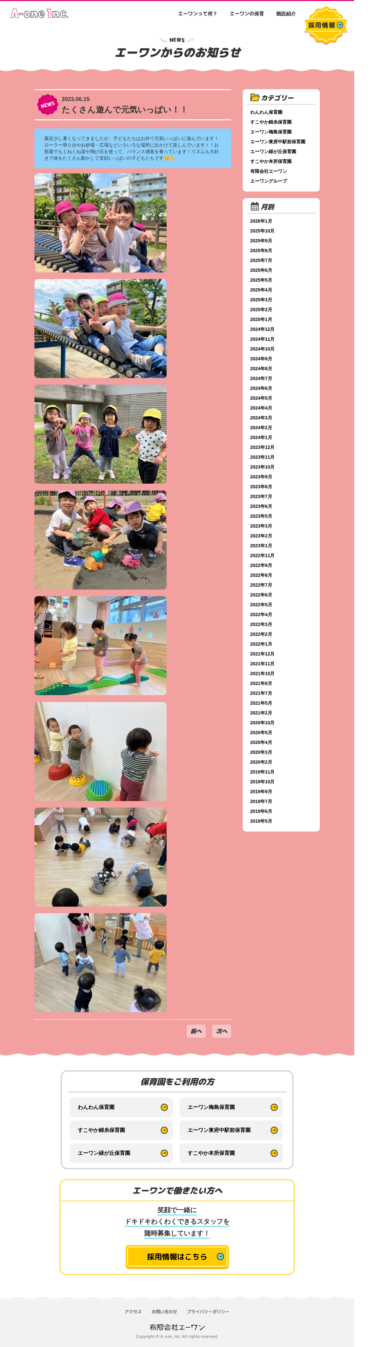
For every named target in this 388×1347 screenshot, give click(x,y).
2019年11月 (263, 771)
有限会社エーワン (269, 171)
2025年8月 (262, 250)
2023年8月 (262, 486)
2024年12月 (263, 329)
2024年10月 (263, 349)
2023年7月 (262, 496)
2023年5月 (262, 516)
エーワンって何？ (197, 13)
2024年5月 (262, 398)
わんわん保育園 (267, 112)
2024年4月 (262, 408)
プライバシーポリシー (208, 1312)
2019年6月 (262, 811)
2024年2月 (262, 427)
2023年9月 (262, 476)
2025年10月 (263, 230)
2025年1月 (262, 319)
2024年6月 (262, 388)
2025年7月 (262, 260)
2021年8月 (262, 683)
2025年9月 (262, 240)
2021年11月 (263, 663)
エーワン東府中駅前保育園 (278, 141)
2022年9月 (262, 565)
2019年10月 (263, 781)
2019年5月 (262, 821)
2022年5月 (262, 604)
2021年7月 (262, 693)
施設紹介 (286, 13)
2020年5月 (262, 732)
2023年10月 (263, 467)
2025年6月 (262, 270)
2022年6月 (262, 594)
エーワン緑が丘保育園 (273, 151)
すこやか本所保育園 (271, 161)
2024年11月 (263, 339)
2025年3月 (262, 299)
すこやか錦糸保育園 (271, 122)
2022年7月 (262, 585)
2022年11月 (263, 555)
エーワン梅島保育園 (271, 131)
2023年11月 (263, 457)
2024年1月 (262, 437)
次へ (221, 1031)
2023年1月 (262, 545)
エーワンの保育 (247, 13)
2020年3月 (262, 752)
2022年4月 (262, 614)
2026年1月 (262, 221)
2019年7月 (262, 801)
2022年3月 (262, 624)
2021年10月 (263, 673)
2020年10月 (263, 722)
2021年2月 (262, 712)
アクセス (133, 1312)
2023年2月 (262, 535)
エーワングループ (269, 181)
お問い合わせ (164, 1312)
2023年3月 (262, 526)
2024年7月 (262, 378)
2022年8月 (262, 575)
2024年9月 (262, 358)
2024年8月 (262, 368)
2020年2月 (262, 762)
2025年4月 (262, 289)
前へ (196, 1031)
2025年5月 (262, 280)
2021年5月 (262, 703)
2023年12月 (263, 447)
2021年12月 (263, 653)
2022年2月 (262, 634)
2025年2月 (262, 309)
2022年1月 (262, 644)
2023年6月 (262, 506)
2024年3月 (262, 417)
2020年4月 (262, 742)
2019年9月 (262, 791)
